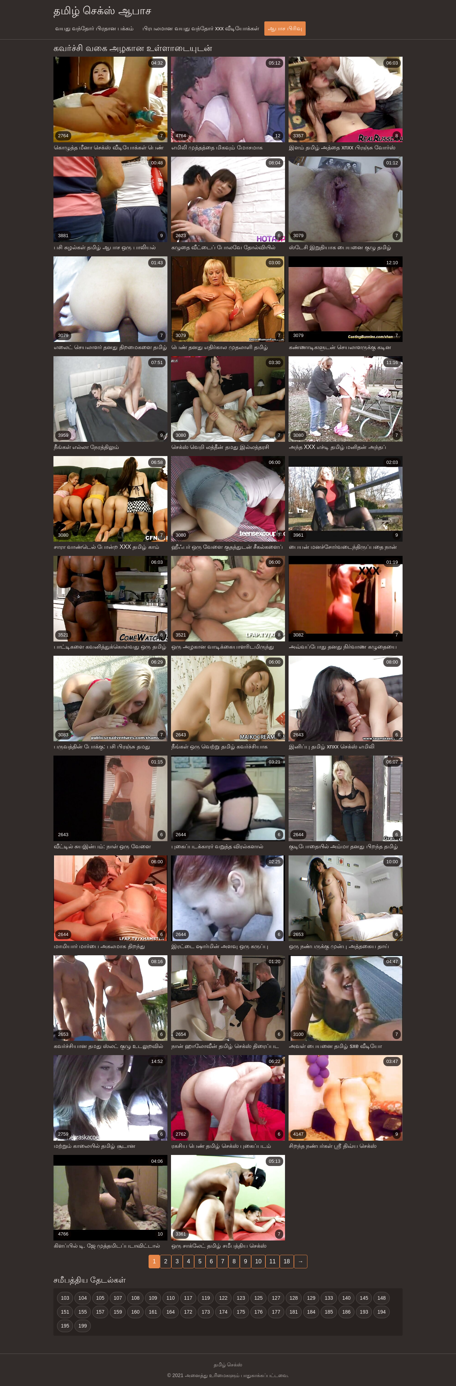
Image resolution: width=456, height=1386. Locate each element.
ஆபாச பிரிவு (285, 28)
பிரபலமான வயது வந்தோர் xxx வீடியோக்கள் (200, 28)
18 (287, 1261)
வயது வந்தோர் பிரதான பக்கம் (94, 28)
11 (272, 1261)
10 (258, 1261)
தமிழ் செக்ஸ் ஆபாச (102, 10)
